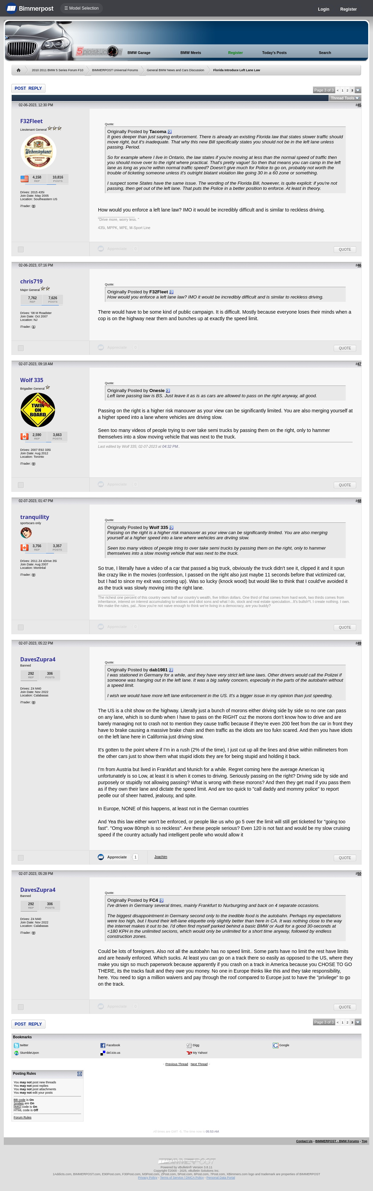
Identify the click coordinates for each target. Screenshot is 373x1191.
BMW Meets (191, 53)
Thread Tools (342, 98)
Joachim (160, 857)
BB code (19, 1100)
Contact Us (304, 1141)
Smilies (19, 1103)
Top (364, 1141)
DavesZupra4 (37, 659)
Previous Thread (177, 1064)
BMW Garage (139, 53)
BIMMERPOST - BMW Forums (337, 1141)
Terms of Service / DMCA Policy (182, 1177)
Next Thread (199, 1064)
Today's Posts (274, 53)
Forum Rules (23, 1117)
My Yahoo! (200, 1052)
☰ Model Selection (81, 8)
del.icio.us (113, 1052)
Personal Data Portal (220, 1177)
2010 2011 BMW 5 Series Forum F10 (57, 70)
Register (348, 9)
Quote (345, 249)
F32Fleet (31, 121)
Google (284, 1045)
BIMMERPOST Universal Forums (115, 70)
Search (325, 53)
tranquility (34, 517)
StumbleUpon (29, 1052)
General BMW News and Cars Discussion (175, 70)
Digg (196, 1045)
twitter (24, 1045)
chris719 (31, 281)
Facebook (113, 1045)
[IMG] (17, 1106)
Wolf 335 (31, 380)
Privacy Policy (147, 1177)
